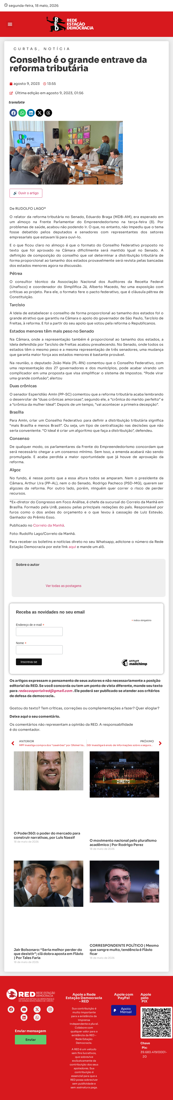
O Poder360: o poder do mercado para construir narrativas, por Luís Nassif (47, 835)
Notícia (57, 49)
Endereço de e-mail (30, 624)
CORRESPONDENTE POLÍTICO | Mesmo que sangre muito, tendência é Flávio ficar (124, 949)
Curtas (26, 49)
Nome (21, 643)
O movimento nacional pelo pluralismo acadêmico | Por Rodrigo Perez (123, 842)
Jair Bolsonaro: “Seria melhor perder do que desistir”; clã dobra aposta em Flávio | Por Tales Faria (48, 954)
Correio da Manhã (48, 525)
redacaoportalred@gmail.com (45, 691)
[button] (9, 24)
